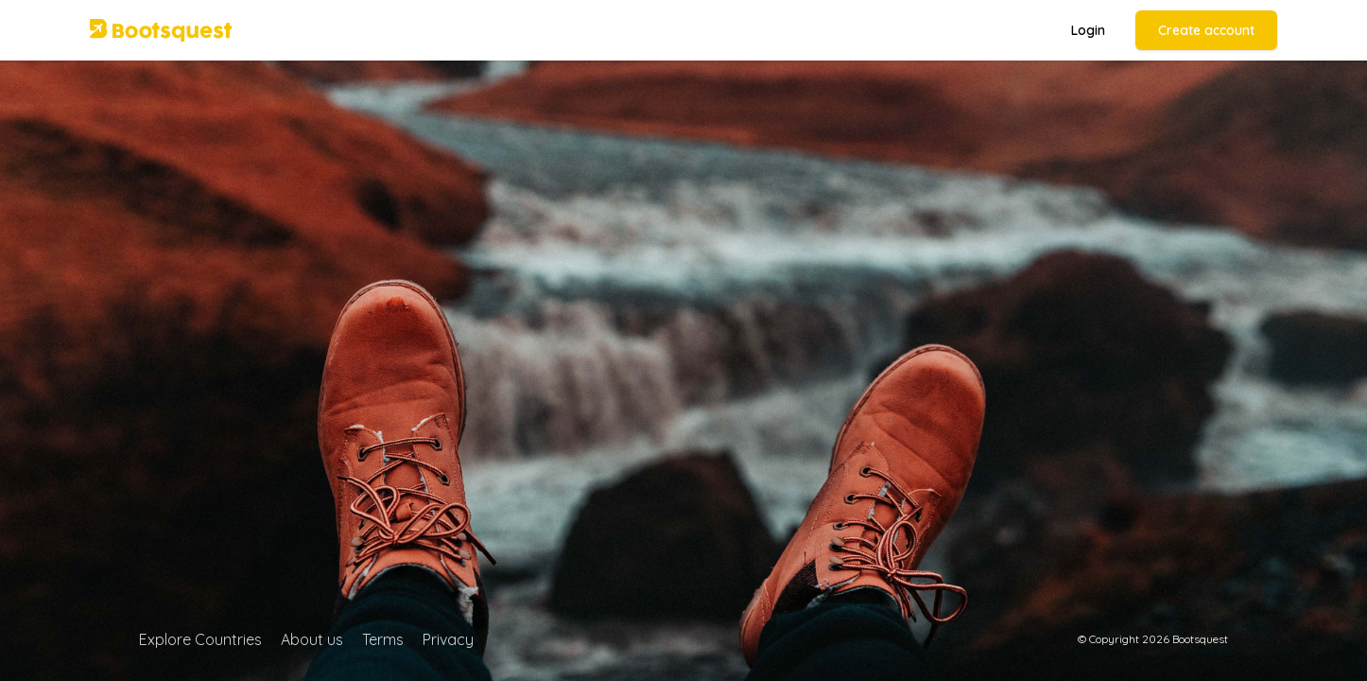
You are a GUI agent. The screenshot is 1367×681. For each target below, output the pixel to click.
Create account (1206, 30)
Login (1088, 30)
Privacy (448, 639)
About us (312, 639)
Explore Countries (200, 639)
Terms (383, 639)
